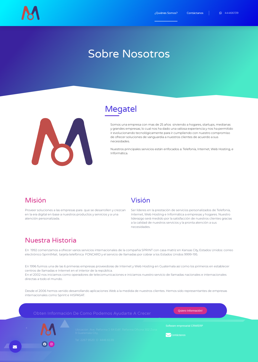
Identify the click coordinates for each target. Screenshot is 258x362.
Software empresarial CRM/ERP (184, 325)
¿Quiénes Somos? (166, 13)
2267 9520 (87, 340)
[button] (15, 346)
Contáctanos (195, 13)
